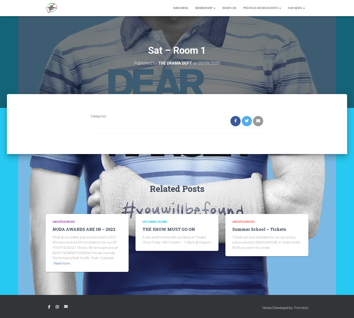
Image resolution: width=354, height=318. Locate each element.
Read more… (63, 263)
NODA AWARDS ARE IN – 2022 (84, 229)
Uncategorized (64, 221)
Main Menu (180, 8)
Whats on (229, 8)
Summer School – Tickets (259, 229)
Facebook (49, 307)
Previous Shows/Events (262, 8)
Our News (296, 8)
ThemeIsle (300, 307)
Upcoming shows (154, 221)
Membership (205, 8)
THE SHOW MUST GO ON (168, 229)
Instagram (57, 307)
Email (66, 306)
